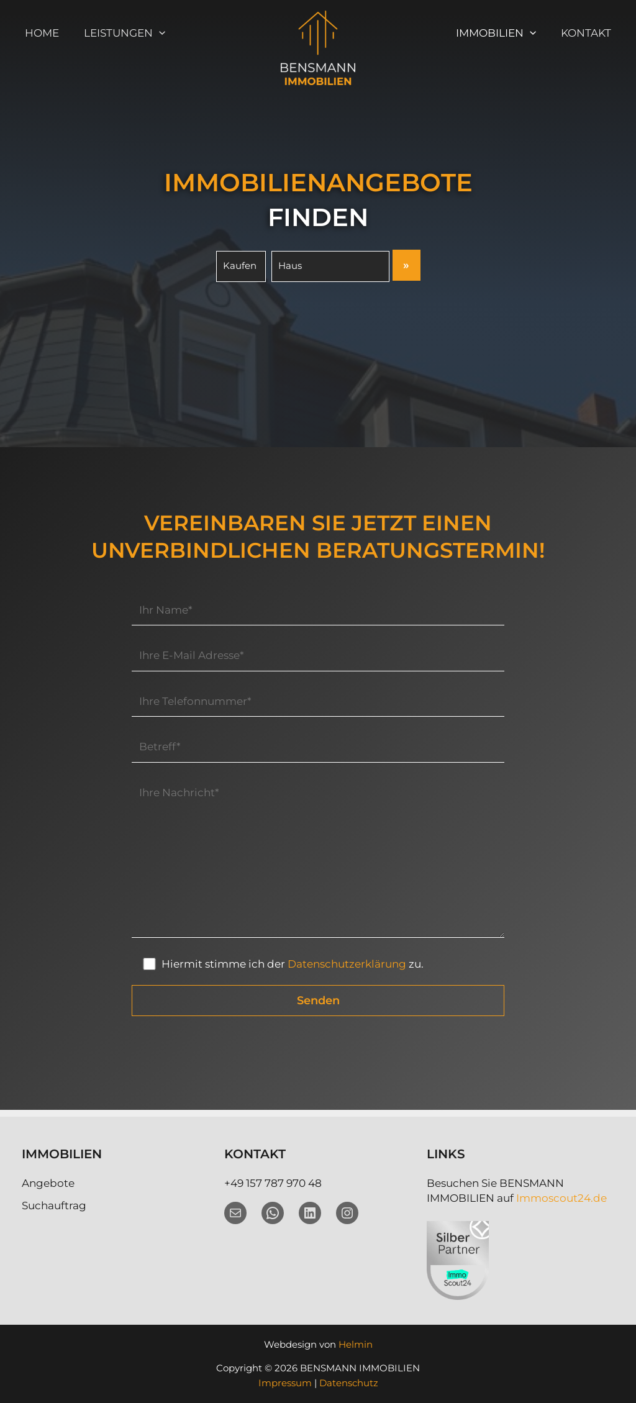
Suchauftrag (54, 1205)
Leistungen (119, 33)
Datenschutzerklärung (347, 971)
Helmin (355, 1344)
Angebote (48, 1183)
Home (40, 33)
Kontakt (588, 33)
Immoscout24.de (561, 1198)
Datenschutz (348, 1383)
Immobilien (501, 33)
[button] (153, 33)
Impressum (285, 1383)
